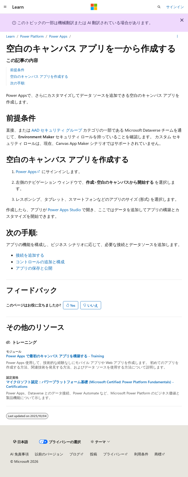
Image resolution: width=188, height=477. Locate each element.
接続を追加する (30, 255)
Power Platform (32, 36)
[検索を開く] (159, 6)
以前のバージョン (49, 454)
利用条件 (141, 454)
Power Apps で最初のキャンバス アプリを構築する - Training (55, 356)
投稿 (93, 454)
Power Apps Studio (64, 209)
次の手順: (17, 83)
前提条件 (17, 69)
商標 (158, 454)
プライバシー (113, 454)
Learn (10, 36)
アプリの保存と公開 (34, 268)
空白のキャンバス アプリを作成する (39, 76)
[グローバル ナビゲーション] (5, 6)
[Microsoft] (94, 7)
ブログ (74, 454)
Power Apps (58, 36)
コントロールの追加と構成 (40, 261)
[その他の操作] (177, 36)
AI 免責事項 (19, 454)
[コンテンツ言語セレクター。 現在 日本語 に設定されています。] (20, 442)
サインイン (175, 6)
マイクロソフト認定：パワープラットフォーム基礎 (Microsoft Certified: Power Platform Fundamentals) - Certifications (90, 384)
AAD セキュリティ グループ (57, 130)
